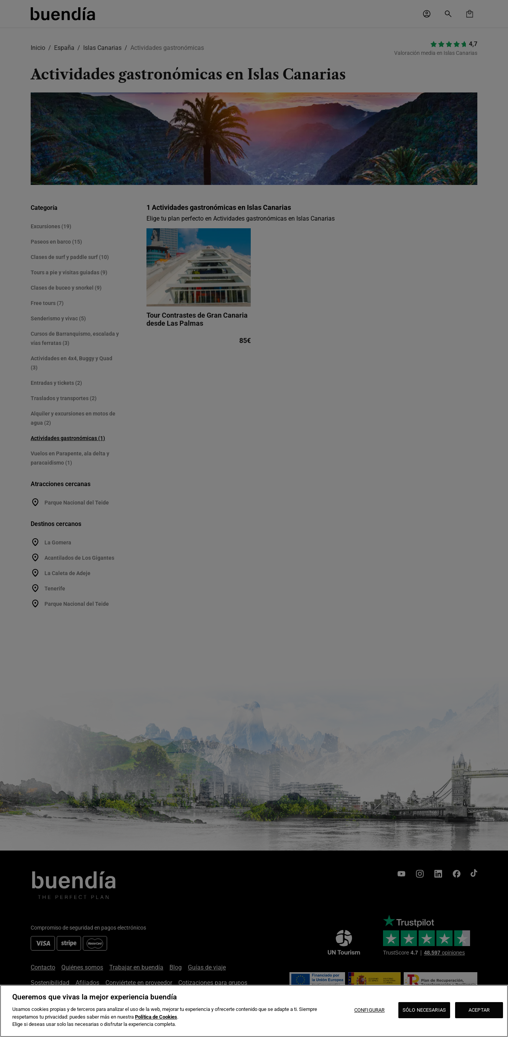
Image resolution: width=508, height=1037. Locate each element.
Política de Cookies (156, 1017)
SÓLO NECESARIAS (424, 1010)
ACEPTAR (479, 1010)
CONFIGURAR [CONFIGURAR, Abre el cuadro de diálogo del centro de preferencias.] (369, 1010)
